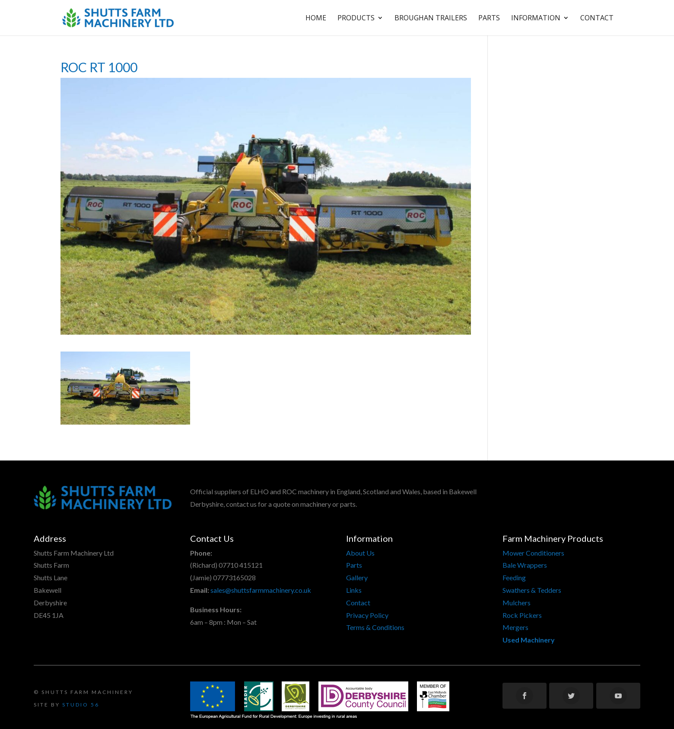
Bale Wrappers (524, 565)
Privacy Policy (367, 615)
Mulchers (516, 602)
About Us (360, 553)
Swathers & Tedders (531, 590)
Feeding (514, 577)
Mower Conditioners (533, 553)
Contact (597, 18)
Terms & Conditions (375, 627)
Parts (489, 18)
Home (315, 18)
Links (354, 590)
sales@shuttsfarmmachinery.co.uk (260, 590)
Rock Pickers (522, 615)
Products (356, 18)
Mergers (515, 627)
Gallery (357, 577)
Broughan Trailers (430, 18)
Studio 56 (80, 704)
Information (535, 18)
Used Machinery (528, 640)
